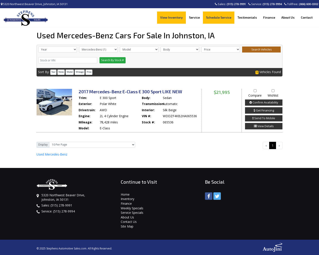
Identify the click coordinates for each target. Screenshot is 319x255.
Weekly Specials (132, 208)
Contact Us (129, 222)
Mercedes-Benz (52, 154)
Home (125, 194)
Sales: (230, 4)
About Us (127, 217)
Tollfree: (301, 4)
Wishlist (273, 93)
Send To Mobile (263, 118)
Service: (265, 4)
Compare (255, 93)
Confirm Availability (263, 102)
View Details (264, 126)
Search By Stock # (112, 60)
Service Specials (132, 212)
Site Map (127, 226)
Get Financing (264, 110)
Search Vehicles (261, 49)
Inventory (127, 199)
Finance (126, 203)
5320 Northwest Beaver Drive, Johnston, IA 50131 (34, 4)
